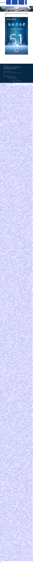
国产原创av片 (30, 414)
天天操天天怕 (27, 297)
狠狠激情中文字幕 (10, 490)
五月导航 (4, 376)
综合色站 (30, 359)
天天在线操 (25, 95)
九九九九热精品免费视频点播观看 (12, 336)
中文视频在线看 (18, 258)
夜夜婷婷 (25, 523)
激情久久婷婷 (28, 505)
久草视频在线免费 (7, 300)
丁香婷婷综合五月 (28, 112)
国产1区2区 (4, 179)
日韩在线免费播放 (24, 424)
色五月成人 (10, 280)
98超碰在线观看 (29, 252)
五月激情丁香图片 (13, 516)
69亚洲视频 (21, 349)
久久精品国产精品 (15, 315)
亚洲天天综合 (24, 292)
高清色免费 (27, 454)
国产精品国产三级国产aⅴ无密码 (10, 523)
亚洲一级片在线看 (7, 451)
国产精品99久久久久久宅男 (10, 244)
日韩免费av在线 (24, 401)
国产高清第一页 (17, 374)
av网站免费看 (24, 287)
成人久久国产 (15, 308)
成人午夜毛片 (15, 439)
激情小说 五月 (8, 87)
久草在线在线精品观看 (8, 416)
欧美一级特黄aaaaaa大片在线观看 (4, 528)
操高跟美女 (28, 110)
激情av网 (26, 280)
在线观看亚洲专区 (10, 338)
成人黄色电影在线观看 (16, 278)
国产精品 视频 (14, 240)
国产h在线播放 (21, 126)
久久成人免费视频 (13, 118)
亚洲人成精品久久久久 (28, 88)
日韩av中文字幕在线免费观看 (17, 399)
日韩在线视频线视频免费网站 (17, 131)
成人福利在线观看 (13, 406)
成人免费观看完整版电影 (23, 282)
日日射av (9, 470)
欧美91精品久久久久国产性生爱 (15, 164)
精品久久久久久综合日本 (9, 401)
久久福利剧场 (21, 476)
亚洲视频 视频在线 (13, 356)
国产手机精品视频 (10, 108)
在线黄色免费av (15, 546)
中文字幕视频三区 (18, 356)
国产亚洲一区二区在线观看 (22, 446)
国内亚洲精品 (27, 235)
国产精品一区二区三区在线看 (17, 343)
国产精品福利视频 (3, 395)
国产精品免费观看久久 (28, 136)
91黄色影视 (14, 440)
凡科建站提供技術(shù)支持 (15, 81)
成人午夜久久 (7, 159)
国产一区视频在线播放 (26, 184)
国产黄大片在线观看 (26, 274)
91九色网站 (5, 198)
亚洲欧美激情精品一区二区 (13, 163)
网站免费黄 (26, 398)
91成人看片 (17, 255)
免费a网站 (7, 240)
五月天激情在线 (10, 425)
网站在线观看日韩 (17, 361)
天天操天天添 (7, 546)
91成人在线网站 (4, 115)
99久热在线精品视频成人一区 (9, 532)
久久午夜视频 (28, 374)
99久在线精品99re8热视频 (11, 437)
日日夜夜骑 (22, 434)
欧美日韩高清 (13, 526)
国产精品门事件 (2, 368)
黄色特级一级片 (19, 457)
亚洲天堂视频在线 (22, 297)
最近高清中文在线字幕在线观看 (8, 501)
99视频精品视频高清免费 (21, 351)
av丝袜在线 (3, 455)
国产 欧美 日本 (21, 166)
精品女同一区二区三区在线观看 (26, 179)
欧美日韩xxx (26, 477)
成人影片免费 (26, 499)
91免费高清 (14, 273)
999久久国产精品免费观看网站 (21, 507)
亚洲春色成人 (2, 435)
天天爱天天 (17, 142)
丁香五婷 (8, 117)
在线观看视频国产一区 (17, 441)
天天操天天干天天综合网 (17, 540)
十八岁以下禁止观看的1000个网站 (25, 284)
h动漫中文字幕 (8, 312)
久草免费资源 (29, 389)
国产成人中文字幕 (2, 274)
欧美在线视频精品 (7, 351)
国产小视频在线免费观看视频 (9, 461)
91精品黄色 (4, 154)
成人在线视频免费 (7, 257)
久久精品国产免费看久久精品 (15, 139)
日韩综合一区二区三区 (5, 122)
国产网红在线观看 (20, 323)
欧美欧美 (26, 243)
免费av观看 (21, 216)
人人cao (20, 264)
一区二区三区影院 (8, 154)
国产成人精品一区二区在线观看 (18, 302)
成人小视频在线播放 (13, 499)
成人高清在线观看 (3, 290)
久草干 (2, 147)
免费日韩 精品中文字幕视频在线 (4, 259)
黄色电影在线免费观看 (9, 138)
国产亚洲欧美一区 (16, 383)
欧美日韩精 (2, 299)
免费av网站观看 (30, 259)
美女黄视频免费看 (13, 255)
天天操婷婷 (21, 313)
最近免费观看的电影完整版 (15, 446)
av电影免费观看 (29, 432)
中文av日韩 (4, 189)
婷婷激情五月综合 (6, 434)
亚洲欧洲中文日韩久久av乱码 (27, 396)
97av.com (14, 374)
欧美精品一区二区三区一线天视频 (28, 431)
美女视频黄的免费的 (28, 323)
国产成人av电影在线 (23, 526)
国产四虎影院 (2, 98)
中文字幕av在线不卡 (25, 375)
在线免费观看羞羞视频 (17, 341)
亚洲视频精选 (11, 107)
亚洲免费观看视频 (6, 474)
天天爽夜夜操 (16, 442)
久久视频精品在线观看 (23, 505)
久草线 (7, 395)
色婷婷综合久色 (20, 350)
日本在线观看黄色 (11, 203)
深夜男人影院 (21, 368)
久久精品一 (1, 341)
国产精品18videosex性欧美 (14, 541)
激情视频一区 (17, 232)
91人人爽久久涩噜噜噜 (19, 502)
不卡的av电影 (22, 520)
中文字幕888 (3, 381)
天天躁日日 (29, 147)
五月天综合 (27, 277)
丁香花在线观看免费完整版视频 (24, 142)
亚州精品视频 (21, 339)
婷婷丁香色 (22, 128)
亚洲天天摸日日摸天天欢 (9, 176)
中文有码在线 (13, 174)
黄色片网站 (11, 538)
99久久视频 (10, 400)
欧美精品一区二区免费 (13, 451)
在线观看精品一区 (3, 240)
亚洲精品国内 (14, 97)
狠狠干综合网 (2, 280)
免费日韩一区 (9, 485)
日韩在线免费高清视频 (10, 315)
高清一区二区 (22, 479)
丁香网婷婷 (16, 536)
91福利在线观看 (11, 334)
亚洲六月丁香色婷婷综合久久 (10, 409)
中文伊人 (27, 208)
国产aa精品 (15, 558)
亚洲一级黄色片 (5, 90)
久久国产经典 (9, 499)
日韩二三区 (5, 497)
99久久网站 (23, 550)
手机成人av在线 (5, 229)
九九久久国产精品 (27, 260)
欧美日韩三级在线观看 (14, 252)
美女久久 (30, 517)
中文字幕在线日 (15, 469)
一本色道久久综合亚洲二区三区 (18, 203)
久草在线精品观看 (2, 159)
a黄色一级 (9, 224)
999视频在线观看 (2, 273)
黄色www (16, 523)
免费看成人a (8, 324)
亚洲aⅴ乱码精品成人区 (26, 111)
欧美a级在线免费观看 (13, 154)
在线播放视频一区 (20, 184)
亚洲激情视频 (18, 511)
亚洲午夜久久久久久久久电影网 (21, 471)
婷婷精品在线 (30, 118)
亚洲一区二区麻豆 (19, 403)
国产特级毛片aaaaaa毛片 (11, 420)
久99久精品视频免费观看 (16, 144)
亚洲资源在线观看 (10, 413)
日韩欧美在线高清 (14, 427)
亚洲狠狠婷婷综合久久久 (29, 273)
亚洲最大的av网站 (8, 118)
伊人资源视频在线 (26, 474)
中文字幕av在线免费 (5, 489)
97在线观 (7, 115)
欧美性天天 (5, 480)
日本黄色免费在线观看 (21, 193)
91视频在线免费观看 (24, 242)
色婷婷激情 (10, 374)
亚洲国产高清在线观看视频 (10, 480)
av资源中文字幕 (17, 202)
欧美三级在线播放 (25, 378)
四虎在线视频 (26, 212)
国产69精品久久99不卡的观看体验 (4, 158)
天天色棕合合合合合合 (27, 320)
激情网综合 (10, 292)
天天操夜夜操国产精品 (8, 548)
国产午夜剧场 (9, 252)
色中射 (12, 350)
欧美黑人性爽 (4, 401)
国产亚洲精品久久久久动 (6, 100)
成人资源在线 (12, 442)
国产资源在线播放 (23, 283)
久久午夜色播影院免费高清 (5, 560)
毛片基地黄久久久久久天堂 (27, 385)
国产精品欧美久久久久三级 (4, 408)
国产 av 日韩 (24, 467)
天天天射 (28, 229)
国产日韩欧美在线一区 (24, 450)
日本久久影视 (10, 115)
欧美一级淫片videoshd (26, 177)
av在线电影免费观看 (23, 173)
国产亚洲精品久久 (2, 462)
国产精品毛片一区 (26, 169)
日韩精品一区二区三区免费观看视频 (11, 522)
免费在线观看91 (26, 520)
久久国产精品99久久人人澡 (11, 156)
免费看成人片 (12, 379)
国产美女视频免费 (13, 485)
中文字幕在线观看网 (25, 294)
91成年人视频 (7, 91)
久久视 (26, 343)
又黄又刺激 (6, 557)
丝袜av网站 (29, 560)
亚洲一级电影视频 (3, 460)
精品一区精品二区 (5, 295)
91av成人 (11, 177)
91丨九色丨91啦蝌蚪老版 (9, 317)
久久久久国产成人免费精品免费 (24, 194)
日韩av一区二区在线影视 (15, 284)
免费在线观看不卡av (21, 159)
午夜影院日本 (3, 344)
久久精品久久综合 (15, 393)
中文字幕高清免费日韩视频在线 (24, 480)
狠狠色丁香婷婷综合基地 (7, 343)
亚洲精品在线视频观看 (26, 253)
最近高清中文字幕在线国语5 (27, 218)
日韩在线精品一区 (21, 419)
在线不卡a (28, 219)
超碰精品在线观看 (6, 237)
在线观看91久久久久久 (5, 531)
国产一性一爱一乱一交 (30, 238)
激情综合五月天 (31, 274)
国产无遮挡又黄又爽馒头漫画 (11, 414)
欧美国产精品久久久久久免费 (15, 277)
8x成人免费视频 (18, 447)
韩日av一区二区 (14, 505)
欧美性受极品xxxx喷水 (14, 221)
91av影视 (27, 221)
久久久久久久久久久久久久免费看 (16, 217)
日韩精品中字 (19, 420)
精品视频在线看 (27, 345)
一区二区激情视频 (22, 214)
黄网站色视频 (10, 424)
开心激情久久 (17, 197)
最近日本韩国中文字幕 (3, 425)
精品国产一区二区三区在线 (18, 435)
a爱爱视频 (31, 331)
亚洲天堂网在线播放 (29, 504)
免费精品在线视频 (25, 445)
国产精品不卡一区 (21, 95)
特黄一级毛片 (5, 121)
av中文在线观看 (11, 457)
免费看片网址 (27, 176)
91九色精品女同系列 (14, 138)
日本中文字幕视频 (29, 304)
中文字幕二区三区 (25, 249)
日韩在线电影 (23, 269)
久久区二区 (28, 380)
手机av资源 (7, 547)
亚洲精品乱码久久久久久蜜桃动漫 (4, 369)
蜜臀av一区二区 (2, 97)
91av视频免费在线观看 (12, 196)
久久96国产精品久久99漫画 (25, 495)
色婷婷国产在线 (6, 543)
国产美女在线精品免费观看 (10, 419)
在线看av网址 (21, 492)
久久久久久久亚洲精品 (16, 177)
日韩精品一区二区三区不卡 (14, 193)
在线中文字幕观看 (12, 384)
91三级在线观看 (24, 469)
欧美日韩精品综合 (18, 499)
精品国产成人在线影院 (26, 383)
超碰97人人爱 (15, 461)
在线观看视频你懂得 (28, 425)
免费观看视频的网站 (25, 211)
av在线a (21, 213)
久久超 (4, 168)
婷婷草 (28, 95)
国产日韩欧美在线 (10, 436)
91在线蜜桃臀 (29, 181)
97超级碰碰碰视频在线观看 (11, 421)
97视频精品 (29, 351)
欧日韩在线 (10, 279)
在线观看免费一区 (10, 172)
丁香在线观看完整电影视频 (9, 359)
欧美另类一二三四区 (14, 535)
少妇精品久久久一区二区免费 (23, 413)
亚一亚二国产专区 (24, 537)
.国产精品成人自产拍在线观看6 (13, 110)
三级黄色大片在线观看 (12, 512)
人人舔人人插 (17, 557)
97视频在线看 (11, 161)
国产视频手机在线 (17, 492)
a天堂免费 (31, 308)
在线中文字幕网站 (26, 113)
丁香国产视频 (5, 102)
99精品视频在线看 (7, 404)
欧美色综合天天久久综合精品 (26, 376)
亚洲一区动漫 (17, 218)
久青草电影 (11, 117)
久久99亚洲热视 (14, 309)
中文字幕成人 (20, 265)
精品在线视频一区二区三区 (27, 381)
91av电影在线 (15, 420)
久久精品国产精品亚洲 (10, 497)
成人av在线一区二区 (9, 198)
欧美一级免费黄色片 (8, 183)
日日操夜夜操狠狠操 (10, 408)
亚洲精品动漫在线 (3, 247)
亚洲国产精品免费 (2, 284)
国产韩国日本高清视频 (24, 560)
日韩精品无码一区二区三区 (25, 409)
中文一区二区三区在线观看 (3, 178)
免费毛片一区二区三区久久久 (10, 106)
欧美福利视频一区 (18, 548)
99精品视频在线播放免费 (18, 437)
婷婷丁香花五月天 (16, 143)
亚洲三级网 (24, 482)
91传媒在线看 (5, 144)
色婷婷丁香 (3, 394)
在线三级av (4, 138)
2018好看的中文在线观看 (3, 379)
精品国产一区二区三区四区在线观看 (17, 294)
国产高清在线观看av (19, 427)
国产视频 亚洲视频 (8, 254)
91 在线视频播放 (31, 452)
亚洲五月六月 (22, 169)
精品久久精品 (3, 533)
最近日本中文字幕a (10, 219)
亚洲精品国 (14, 532)
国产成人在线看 (17, 156)
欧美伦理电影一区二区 (5, 437)
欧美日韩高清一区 (10, 128)
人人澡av (7, 425)
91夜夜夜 (2, 551)
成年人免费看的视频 (6, 272)
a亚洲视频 (20, 219)
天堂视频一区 (6, 98)
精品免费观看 (4, 269)
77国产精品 (5, 204)
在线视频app (7, 194)
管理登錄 (21, 81)
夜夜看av (8, 386)
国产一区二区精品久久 (8, 305)
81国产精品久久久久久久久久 (4, 555)
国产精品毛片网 (13, 216)
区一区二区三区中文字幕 (29, 536)
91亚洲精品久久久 (6, 400)
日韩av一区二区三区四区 (8, 274)
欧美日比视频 (5, 206)
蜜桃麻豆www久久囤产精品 (19, 319)
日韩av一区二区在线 (29, 336)
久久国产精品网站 (23, 406)
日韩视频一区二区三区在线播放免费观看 (9, 507)
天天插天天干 (23, 481)
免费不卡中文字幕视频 (26, 223)
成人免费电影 (13, 552)
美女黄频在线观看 (28, 319)
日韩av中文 (23, 91)
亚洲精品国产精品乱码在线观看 (26, 244)
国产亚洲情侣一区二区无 (27, 87)
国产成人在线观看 (29, 197)
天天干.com (16, 323)
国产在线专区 (29, 122)
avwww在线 (22, 100)
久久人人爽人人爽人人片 (4, 484)
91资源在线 (2, 126)
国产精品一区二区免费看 (29, 405)
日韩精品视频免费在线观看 (26, 268)
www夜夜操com (2, 441)
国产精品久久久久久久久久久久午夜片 (17, 179)
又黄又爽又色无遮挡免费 (27, 97)
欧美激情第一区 (20, 510)
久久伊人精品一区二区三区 (18, 384)
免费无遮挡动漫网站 (24, 252)
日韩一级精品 (18, 194)
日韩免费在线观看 (12, 330)
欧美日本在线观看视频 (17, 480)
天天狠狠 (5, 152)
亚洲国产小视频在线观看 (3, 181)
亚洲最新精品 (8, 269)
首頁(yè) (5, 67)
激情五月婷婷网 (26, 494)
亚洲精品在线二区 (10, 531)
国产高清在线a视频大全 (10, 234)
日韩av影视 (4, 278)
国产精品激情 (30, 364)
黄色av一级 (12, 285)
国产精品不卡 (20, 484)
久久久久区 (12, 517)
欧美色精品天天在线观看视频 (17, 125)
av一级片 (8, 204)
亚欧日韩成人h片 (19, 533)
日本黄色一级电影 (18, 192)
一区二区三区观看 (8, 174)
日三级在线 (15, 269)
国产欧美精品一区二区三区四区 (17, 355)
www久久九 (18, 542)
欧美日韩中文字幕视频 (20, 504)
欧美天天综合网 (24, 355)
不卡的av (24, 484)
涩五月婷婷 (9, 556)
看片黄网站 (19, 318)
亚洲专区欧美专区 (8, 216)
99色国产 (24, 105)
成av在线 (22, 333)
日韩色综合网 (21, 108)
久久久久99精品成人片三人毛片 (22, 186)
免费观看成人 (27, 446)
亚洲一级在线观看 (21, 451)
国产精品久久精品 (6, 294)
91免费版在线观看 (21, 188)
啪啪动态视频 (26, 168)
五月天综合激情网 (29, 393)
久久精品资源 (14, 192)
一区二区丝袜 (12, 269)
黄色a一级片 (2, 92)
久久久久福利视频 (12, 435)
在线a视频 (14, 259)
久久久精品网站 (18, 532)
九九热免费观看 (2, 93)
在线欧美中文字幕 (28, 400)
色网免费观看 (18, 309)
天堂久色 (20, 525)
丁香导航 (24, 208)
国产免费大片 (24, 237)
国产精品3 (31, 97)
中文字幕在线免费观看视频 (18, 229)
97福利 (11, 207)
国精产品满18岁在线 (13, 354)
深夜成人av (17, 264)
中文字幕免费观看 (18, 440)
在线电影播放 (30, 269)
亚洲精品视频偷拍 (13, 232)
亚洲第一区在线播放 (2, 203)
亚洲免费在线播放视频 (12, 340)
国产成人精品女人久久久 (7, 92)
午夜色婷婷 (29, 120)
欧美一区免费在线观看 (28, 121)
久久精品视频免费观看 (12, 103)
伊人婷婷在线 (27, 144)
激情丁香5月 (17, 472)
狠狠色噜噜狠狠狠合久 (8, 462)
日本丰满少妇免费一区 (20, 253)
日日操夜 (15, 470)
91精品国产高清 (21, 255)
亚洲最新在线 (24, 400)
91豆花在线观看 (16, 360)
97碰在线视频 (22, 429)
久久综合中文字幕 (11, 111)
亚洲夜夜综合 (13, 489)
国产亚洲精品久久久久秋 (29, 426)
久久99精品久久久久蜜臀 (6, 120)
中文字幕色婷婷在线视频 (11, 167)
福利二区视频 (6, 173)
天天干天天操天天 (18, 250)
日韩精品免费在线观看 (5, 139)
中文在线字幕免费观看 (5, 243)
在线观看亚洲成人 (29, 558)
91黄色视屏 (17, 451)
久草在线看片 (20, 305)
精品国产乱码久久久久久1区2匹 (9, 308)
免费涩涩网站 (19, 285)
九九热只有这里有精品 (5, 520)
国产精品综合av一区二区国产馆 (19, 198)
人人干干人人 (15, 457)
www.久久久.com (13, 365)
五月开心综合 (20, 445)
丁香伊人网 (9, 373)
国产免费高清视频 (7, 353)
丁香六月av (17, 176)
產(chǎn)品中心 (14, 67)
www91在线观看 (20, 531)
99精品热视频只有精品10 (24, 440)
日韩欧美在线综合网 (9, 506)
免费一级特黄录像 (22, 201)
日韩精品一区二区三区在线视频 (8, 228)
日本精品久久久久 (11, 394)
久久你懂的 (11, 300)
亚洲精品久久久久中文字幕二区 (27, 163)
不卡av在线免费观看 (28, 149)
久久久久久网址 (19, 314)
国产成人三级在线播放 (15, 479)
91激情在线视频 (14, 142)
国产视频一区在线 (28, 86)
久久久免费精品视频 (13, 339)
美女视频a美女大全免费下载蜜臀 (7, 450)
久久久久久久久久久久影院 (10, 250)
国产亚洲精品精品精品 (25, 485)
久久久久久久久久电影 (30, 420)
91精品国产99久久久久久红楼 (22, 421)
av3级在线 (16, 254)
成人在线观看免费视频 (6, 187)
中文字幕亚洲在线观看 (6, 487)
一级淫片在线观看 (30, 233)
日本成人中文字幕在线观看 (29, 209)
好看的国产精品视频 (7, 368)
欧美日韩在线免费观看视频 (10, 125)
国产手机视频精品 (14, 500)
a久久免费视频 (30, 360)
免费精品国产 (10, 376)
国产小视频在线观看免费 (5, 260)
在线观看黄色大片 (21, 290)
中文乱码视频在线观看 (13, 324)
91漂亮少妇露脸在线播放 (28, 152)
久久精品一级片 (31, 96)
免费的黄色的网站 (11, 390)
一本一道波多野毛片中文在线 (8, 126)
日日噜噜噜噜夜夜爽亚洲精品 (29, 131)
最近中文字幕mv (16, 419)
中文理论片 (14, 116)
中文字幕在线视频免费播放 (9, 263)
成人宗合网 (6, 217)
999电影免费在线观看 (22, 411)
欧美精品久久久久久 (15, 268)
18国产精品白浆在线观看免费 (19, 153)
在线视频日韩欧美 (14, 502)
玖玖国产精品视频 (26, 188)
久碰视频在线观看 (7, 201)
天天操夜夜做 (1, 268)
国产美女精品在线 (22, 258)
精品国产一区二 (31, 297)
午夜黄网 (10, 221)
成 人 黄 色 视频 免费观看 (6, 110)
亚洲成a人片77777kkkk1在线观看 (14, 396)
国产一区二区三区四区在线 (12, 282)
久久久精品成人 (20, 477)
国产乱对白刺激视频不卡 (13, 415)
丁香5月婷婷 (17, 166)
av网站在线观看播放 (16, 86)
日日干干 (30, 555)
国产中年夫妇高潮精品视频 (27, 325)
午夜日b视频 (8, 304)
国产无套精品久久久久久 (27, 492)
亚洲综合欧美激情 (2, 405)
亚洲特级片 (7, 330)
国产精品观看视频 (9, 527)
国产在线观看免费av (21, 515)
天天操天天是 (22, 307)
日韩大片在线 (30, 105)
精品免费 (16, 105)
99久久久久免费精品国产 (7, 415)
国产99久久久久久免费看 (22, 277)
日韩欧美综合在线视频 (21, 456)
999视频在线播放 (3, 525)
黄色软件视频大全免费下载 (3, 496)
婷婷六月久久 (22, 336)
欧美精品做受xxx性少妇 (22, 143)
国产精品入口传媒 (11, 363)
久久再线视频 (2, 173)
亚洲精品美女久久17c (29, 216)
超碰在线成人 (18, 313)
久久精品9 (14, 152)
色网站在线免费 (13, 183)
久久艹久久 (14, 449)
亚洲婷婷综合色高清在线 (21, 543)
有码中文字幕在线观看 (29, 324)
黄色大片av (2, 541)
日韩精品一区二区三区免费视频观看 (11, 264)
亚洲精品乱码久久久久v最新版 (7, 303)
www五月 (8, 113)
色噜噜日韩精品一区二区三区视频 (8, 335)
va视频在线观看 (20, 270)
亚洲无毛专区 (6, 299)
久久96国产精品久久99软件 (5, 107)
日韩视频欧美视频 (25, 265)
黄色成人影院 (27, 171)
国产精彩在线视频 (8, 285)
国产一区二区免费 (5, 233)
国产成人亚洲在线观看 (8, 127)
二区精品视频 (29, 300)
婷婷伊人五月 (14, 172)
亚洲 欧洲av (23, 369)
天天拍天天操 (30, 234)
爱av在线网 (4, 459)
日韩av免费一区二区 (10, 297)
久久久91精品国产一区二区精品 (29, 115)
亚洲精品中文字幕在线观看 (22, 416)
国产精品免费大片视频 (4, 186)
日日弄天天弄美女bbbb (17, 148)
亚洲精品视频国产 (24, 299)
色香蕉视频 (22, 491)
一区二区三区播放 (10, 173)
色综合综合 (2, 431)
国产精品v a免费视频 (27, 512)
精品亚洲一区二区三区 (14, 370)
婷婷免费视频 (15, 162)
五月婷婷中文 (15, 467)
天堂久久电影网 (22, 556)
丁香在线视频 (30, 345)
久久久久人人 (27, 386)
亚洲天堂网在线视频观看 (9, 329)
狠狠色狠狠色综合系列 (29, 141)
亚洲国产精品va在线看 (22, 86)
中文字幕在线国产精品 (16, 122)
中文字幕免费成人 (30, 142)
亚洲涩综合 (18, 476)
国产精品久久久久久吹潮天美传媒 (28, 313)
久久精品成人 (8, 181)
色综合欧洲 (11, 245)
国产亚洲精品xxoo (25, 233)
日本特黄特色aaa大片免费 (22, 374)
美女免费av (13, 527)
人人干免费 (17, 259)
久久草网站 (12, 398)
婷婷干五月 (8, 178)
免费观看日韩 (7, 318)
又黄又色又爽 (30, 288)
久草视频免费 (30, 485)
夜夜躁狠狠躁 (27, 481)
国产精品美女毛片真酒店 (24, 285)
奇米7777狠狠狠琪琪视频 (29, 406)
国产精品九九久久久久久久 (7, 346)
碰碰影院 (21, 101)
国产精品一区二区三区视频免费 (21, 254)
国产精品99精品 (13, 346)
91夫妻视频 (27, 269)
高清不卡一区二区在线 (10, 116)
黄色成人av (17, 273)
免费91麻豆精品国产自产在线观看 (26, 547)
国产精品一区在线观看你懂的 (25, 525)
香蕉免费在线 (30, 208)
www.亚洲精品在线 (10, 136)
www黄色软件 (29, 335)
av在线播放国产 (7, 426)
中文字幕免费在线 (29, 189)
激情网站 (1, 440)
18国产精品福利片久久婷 (9, 179)
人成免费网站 (14, 310)
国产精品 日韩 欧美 (21, 396)
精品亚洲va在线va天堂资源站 (26, 528)
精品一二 (27, 527)
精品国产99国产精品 (11, 267)
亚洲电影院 (13, 101)
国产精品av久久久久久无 (25, 470)
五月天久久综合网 (27, 331)
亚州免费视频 (20, 293)
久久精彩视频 (3, 449)
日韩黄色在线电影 (11, 530)
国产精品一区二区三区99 (9, 290)
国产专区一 (18, 117)
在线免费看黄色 (30, 480)
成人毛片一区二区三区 (27, 370)
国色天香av (15, 285)
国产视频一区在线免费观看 (12, 132)
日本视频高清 (22, 552)
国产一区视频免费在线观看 (29, 404)
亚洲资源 (17, 516)
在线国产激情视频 (15, 247)
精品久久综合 (22, 348)
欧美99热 (3, 202)
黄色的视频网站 (21, 383)
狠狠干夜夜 (24, 538)
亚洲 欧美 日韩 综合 (23, 221)
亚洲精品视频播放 (14, 455)
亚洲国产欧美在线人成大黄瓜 (3, 213)
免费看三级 (24, 319)
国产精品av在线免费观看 (22, 167)
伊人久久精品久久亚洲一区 (9, 429)
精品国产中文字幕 (15, 344)
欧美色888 (25, 250)
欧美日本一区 (24, 504)
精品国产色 (1, 168)
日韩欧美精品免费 (25, 138)
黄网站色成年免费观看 (23, 172)
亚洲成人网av (24, 455)
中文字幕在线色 (22, 116)
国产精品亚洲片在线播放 (17, 330)
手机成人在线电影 (18, 98)
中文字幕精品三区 (11, 208)
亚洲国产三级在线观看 (19, 527)
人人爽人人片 (28, 355)
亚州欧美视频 (30, 375)
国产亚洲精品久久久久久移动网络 (10, 105)
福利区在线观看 (10, 233)
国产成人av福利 (31, 212)
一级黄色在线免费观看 (10, 380)
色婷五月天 (13, 400)
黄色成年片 (9, 361)
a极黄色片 (30, 551)
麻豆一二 (13, 388)
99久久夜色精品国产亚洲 (9, 270)
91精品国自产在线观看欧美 (27, 290)
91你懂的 (20, 267)
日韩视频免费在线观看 (12, 223)
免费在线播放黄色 (28, 302)
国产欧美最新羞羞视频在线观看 (16, 248)
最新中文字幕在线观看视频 (8, 479)
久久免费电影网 (26, 476)
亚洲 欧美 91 (15, 199)
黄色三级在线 (5, 427)
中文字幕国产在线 (19, 495)
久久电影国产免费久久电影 (3, 504)
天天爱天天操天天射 (19, 317)
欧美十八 (15, 212)
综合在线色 (4, 325)
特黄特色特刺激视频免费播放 (21, 338)
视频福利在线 (2, 345)
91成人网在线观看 (19, 394)
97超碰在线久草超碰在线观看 (26, 444)
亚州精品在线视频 (23, 191)
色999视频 (27, 228)
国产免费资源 (22, 474)
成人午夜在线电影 (30, 168)
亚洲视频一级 (22, 410)
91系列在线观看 (23, 136)
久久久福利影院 (31, 495)
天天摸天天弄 (25, 558)
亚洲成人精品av (4, 515)
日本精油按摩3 (2, 294)
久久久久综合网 (13, 492)
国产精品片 (10, 101)
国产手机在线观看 (9, 277)
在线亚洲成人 (2, 201)
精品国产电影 (8, 383)
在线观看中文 (26, 92)
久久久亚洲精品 (5, 277)
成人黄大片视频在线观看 (28, 346)
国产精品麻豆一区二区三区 (17, 450)
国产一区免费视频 (2, 339)
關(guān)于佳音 (9, 67)
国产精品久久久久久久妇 (18, 386)
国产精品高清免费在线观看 (16, 297)
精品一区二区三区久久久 (5, 375)
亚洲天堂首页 (5, 252)
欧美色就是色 (25, 419)
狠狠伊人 (17, 240)
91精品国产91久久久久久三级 (11, 323)
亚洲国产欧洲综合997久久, (20, 320)
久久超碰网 (8, 239)
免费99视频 (8, 182)
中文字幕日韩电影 (24, 510)
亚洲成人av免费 (5, 386)
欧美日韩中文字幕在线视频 (16, 300)
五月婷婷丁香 (16, 287)
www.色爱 (14, 511)
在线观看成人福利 (18, 354)
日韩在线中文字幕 (6, 464)
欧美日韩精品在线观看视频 (20, 96)
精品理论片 (13, 133)
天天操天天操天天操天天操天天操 (28, 255)
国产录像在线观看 (8, 460)
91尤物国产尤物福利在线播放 (9, 381)
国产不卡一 (5, 413)
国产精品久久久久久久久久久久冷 (17, 107)
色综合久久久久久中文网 (15, 265)
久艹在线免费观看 (9, 378)
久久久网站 (13, 85)
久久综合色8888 (5, 522)
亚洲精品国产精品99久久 (4, 133)
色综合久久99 (30, 184)
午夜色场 (9, 122)
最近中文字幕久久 (28, 507)
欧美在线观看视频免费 (3, 270)
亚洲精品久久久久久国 (27, 521)
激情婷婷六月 (15, 123)
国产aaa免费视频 (4, 540)
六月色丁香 (6, 288)
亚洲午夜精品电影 (7, 103)
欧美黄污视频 (6, 289)
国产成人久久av (22, 490)
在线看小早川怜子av (29, 455)
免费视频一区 (5, 476)
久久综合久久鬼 (27, 515)
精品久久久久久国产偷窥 (7, 481)
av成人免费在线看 (6, 363)
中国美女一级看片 (4, 197)
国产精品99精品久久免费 (16, 376)
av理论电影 (11, 238)
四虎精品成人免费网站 (21, 516)
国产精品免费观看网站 (6, 249)
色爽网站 (20, 176)
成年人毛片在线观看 (22, 555)
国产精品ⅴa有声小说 (20, 496)
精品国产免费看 (13, 373)
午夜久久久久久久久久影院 (21, 245)
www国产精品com (30, 93)
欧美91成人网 (30, 334)
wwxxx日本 (20, 365)
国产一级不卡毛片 (18, 340)
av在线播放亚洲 (3, 451)
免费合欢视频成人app (6, 486)
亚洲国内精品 (21, 522)
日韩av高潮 (25, 456)
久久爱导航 (26, 118)
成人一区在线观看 (15, 96)
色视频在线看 (4, 304)
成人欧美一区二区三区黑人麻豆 (12, 299)
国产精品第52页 (13, 202)
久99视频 (16, 112)
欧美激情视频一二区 (12, 318)
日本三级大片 (19, 162)
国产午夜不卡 (29, 535)
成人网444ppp (27, 538)
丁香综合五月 (19, 360)
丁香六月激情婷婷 (21, 218)
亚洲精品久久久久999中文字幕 (24, 147)
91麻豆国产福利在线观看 (3, 86)
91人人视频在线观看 (4, 191)
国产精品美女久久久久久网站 (3, 297)
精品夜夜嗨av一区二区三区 (16, 115)
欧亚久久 (24, 344)
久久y (31, 166)
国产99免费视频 (23, 331)
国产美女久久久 (23, 366)
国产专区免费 (19, 491)
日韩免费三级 (18, 282)
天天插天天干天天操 (16, 204)
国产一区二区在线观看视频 (16, 161)
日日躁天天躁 (8, 302)
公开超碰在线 (4, 356)
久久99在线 (8, 151)
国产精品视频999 (22, 447)
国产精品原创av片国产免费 (24, 98)
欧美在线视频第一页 (6, 355)
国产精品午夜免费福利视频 (20, 353)
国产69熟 (6, 533)
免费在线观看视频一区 (12, 536)
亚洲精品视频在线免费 (18, 373)
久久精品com (21, 300)
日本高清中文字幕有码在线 (21, 106)
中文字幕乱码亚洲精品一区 (18, 550)
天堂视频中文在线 (25, 364)
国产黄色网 (17, 436)
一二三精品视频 (3, 183)
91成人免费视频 (9, 350)
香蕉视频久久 (3, 548)
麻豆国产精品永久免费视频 (13, 151)
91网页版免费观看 (14, 128)
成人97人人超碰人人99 (11, 399)
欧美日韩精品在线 (3, 194)
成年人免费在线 (11, 439)
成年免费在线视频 (18, 182)
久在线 (15, 530)
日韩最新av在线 (25, 222)
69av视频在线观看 (18, 101)
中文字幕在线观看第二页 (17, 214)
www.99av (25, 336)
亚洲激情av (4, 227)
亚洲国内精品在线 (19, 269)
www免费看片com (13, 556)
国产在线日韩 (7, 512)
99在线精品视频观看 (14, 510)
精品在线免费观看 (29, 358)
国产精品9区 (23, 144)
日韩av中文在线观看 (30, 159)
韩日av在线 (18, 136)
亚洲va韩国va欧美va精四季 (9, 211)
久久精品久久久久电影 (24, 548)
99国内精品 (13, 292)
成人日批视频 (15, 408)
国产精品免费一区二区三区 (5, 141)
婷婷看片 (27, 202)
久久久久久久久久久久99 (19, 538)
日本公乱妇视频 (21, 223)
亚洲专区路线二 (31, 279)
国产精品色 (7, 515)
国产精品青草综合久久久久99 (11, 229)
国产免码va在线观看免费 (29, 85)
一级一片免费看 (12, 302)
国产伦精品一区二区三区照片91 (8, 331)
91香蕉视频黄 (6, 167)
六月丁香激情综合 (11, 262)
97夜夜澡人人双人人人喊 (16, 234)
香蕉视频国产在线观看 (14, 213)
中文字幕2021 (24, 304)
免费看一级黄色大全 (25, 502)
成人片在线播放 (15, 211)
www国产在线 (10, 139)
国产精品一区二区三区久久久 (4, 558)
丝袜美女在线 (4, 547)
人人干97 (2, 313)
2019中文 (15, 542)
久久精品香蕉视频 (28, 416)
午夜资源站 (25, 298)
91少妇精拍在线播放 (5, 421)
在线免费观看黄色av (4, 171)
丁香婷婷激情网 (6, 521)
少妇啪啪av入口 (5, 445)
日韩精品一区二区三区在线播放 (10, 358)
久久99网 (15, 466)
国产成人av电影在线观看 (20, 523)
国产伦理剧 (4, 255)
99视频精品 (9, 552)
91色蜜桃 (2, 500)
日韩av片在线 (1, 239)
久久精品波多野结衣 (20, 274)
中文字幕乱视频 (16, 517)
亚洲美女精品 (11, 199)
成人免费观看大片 (19, 262)
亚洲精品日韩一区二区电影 (20, 199)
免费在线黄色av (11, 547)
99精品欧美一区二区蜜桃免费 (16, 348)
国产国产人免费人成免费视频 (10, 86)
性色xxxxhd (7, 203)
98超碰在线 (17, 299)
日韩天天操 (11, 194)
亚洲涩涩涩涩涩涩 (24, 317)
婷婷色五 (6, 344)
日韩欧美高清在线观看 (28, 314)
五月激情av (20, 144)
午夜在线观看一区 (17, 169)
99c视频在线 (25, 199)
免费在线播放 (20, 545)
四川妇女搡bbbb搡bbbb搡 (10, 445)
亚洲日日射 (27, 257)
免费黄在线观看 (3, 161)
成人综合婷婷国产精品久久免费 (11, 197)
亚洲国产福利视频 (24, 373)
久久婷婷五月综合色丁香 (11, 295)
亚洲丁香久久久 (19, 424)
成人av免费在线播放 (12, 487)
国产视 (15, 527)
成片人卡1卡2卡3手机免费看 (3, 283)
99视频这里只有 (6, 136)
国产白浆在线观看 (22, 133)
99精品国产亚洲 (30, 240)
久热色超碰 (26, 459)
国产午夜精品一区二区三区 (12, 95)
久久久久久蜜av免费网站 (25, 158)
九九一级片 (27, 526)
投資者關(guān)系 (9, 68)
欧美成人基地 (6, 348)
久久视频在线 (18, 97)
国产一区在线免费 (11, 159)
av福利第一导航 (11, 146)
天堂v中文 (18, 154)
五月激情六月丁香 (12, 551)
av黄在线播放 (9, 442)
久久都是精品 (7, 111)
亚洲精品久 (18, 461)
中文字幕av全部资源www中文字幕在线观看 (11, 491)
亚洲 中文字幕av (23, 118)
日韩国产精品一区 (24, 125)
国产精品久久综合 (30, 338)
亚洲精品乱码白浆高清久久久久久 (17, 280)
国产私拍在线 (13, 153)
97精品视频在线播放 (26, 279)
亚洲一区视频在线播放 (7, 313)
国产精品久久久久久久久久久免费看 (24, 174)
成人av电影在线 (12, 293)
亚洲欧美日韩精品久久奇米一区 (20, 452)
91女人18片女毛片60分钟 (23, 148)
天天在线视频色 (21, 208)
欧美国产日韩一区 (17, 411)
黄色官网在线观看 (5, 108)
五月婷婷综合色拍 (24, 141)
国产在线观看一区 (15, 334)
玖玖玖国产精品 (17, 345)
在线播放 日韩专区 (11, 441)
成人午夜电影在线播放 (8, 131)
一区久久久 (29, 543)
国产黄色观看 (19, 128)
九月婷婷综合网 (12, 383)
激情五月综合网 (13, 288)
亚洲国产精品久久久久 (11, 558)
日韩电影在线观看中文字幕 (6, 245)
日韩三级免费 (1, 95)
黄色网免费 (31, 424)
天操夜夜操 (15, 459)
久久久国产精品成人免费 (24, 318)
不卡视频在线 (21, 472)
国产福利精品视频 (7, 143)
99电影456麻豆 (9, 166)
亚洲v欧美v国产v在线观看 (24, 192)
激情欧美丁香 (6, 526)
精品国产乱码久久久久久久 (15, 126)
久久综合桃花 (13, 361)
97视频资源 (26, 258)
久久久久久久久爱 (21, 187)
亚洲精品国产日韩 (19, 401)
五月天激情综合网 (13, 444)
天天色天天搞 (16, 293)
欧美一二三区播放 (22, 168)
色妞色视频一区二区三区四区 (23, 189)
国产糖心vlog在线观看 (7, 396)
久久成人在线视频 (27, 214)
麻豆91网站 (13, 168)
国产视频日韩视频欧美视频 (27, 491)
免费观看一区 (22, 298)
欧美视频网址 (11, 247)
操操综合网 (16, 512)
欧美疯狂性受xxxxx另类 (19, 485)
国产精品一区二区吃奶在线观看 (5, 307)
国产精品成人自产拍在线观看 (26, 224)
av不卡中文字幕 (25, 472)
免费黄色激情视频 (20, 482)
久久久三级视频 (3, 557)
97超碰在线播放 (5, 128)
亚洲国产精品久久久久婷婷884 (27, 442)
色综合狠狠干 (13, 206)
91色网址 (28, 523)
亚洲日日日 (19, 247)
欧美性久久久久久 (21, 232)
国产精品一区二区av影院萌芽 (15, 201)
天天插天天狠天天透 (9, 500)
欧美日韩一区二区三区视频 (16, 173)
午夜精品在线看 (18, 501)
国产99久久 (23, 545)
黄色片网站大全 (19, 283)
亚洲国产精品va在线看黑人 (24, 540)
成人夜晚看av (17, 556)
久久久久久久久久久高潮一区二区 (14, 157)
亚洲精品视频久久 (29, 125)
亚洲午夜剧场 (19, 359)
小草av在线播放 (25, 541)
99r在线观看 (10, 96)
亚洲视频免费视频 (18, 257)
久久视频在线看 (20, 547)
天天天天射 (22, 250)
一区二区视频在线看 (8, 356)
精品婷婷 (29, 451)
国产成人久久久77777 (16, 249)
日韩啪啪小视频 (20, 546)
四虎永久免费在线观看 (22, 206)
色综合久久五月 (16, 482)
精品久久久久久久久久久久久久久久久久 (20, 209)
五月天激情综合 (23, 212)
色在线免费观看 (30, 440)
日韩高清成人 (23, 217)
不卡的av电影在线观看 (4, 380)
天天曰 (1, 421)
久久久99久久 (5, 193)
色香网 (1, 472)
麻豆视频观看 (4, 118)
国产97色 (30, 113)
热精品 (5, 541)
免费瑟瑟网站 (25, 300)
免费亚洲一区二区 (21, 557)
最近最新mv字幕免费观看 (16, 207)
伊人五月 (9, 410)
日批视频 (26, 133)
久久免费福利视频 (17, 368)
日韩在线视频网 (20, 228)
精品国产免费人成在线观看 (26, 511)
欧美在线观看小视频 (12, 307)
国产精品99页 (10, 502)
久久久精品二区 (31, 368)
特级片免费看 (18, 308)
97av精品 (31, 383)
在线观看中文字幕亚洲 (25, 531)
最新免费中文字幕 (10, 259)
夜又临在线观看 (11, 294)
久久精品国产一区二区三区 (29, 283)
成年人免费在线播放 (2, 217)
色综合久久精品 (29, 343)
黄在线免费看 (29, 242)
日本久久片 (1, 427)
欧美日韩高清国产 (16, 389)
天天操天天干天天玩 (9, 505)
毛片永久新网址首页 (4, 467)
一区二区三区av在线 (21, 391)
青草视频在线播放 (24, 156)
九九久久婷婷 (28, 303)
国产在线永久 (22, 243)
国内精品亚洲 (11, 426)
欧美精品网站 (26, 451)
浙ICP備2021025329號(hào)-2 (13, 78)
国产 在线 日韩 (16, 543)
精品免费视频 (31, 144)
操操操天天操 (25, 535)
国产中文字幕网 (8, 123)
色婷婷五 (19, 284)
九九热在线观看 (13, 454)
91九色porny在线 (14, 495)
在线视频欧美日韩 (19, 408)
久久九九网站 (2, 146)
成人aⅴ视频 (10, 243)
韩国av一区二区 (10, 521)
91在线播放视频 (6, 279)
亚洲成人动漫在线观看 (21, 312)
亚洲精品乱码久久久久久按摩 (22, 196)
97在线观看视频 (18, 303)
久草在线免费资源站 (5, 373)
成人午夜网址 (5, 365)
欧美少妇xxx (5, 142)
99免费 (20, 240)
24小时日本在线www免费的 (3, 371)
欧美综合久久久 (22, 278)
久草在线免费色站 (30, 158)
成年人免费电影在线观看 (21, 512)
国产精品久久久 (2, 396)
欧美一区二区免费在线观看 (28, 466)
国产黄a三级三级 (10, 320)
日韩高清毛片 (7, 545)
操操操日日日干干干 (25, 464)
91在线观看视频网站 (19, 105)
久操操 (32, 181)
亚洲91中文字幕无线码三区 (16, 555)
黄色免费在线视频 (3, 330)
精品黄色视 (9, 314)
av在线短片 (10, 113)
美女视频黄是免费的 (17, 307)
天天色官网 (12, 131)
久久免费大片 (2, 103)
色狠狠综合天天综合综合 (16, 108)
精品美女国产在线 (6, 536)
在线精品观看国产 (6, 146)
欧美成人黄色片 (6, 456)
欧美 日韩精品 (16, 167)
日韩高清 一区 (19, 243)
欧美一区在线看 (18, 90)
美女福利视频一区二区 (12, 486)
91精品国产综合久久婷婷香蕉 (16, 497)
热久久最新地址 (19, 310)
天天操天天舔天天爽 (22, 425)
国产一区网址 (14, 194)
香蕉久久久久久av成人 (16, 188)
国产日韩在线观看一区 (26, 501)
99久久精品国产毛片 (28, 341)
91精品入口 (29, 192)
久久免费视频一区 (9, 142)
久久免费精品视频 (30, 557)
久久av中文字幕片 (27, 206)
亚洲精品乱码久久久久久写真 (11, 550)
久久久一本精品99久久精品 (19, 292)
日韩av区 (17, 521)
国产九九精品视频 (12, 404)
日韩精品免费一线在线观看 (6, 475)
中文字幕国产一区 (28, 408)
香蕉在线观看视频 (23, 257)
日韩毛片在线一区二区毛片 (28, 447)
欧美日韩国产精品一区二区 (25, 227)
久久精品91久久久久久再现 (25, 151)
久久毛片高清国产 (22, 161)
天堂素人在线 (19, 191)
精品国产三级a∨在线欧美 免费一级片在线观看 (22, 530)
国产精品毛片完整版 (13, 149)
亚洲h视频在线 (10, 273)
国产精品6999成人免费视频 (7, 406)
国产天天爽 (21, 542)
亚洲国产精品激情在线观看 (26, 198)
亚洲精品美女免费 (15, 477)
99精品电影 (12, 459)
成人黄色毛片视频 (10, 344)
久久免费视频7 (18, 505)
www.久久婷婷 (10, 375)
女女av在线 (18, 425)
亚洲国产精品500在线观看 (17, 137)
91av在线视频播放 (30, 339)
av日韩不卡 (4, 491)
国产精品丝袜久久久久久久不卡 (24, 532)
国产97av (10, 153)
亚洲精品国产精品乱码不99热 (25, 533)
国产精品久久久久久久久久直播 (12, 289)
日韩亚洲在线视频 (27, 312)
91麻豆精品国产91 (10, 188)
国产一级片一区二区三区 (7, 112)
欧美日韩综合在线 (14, 333)
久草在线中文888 (11, 93)
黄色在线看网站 (16, 106)
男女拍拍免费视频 (6, 292)
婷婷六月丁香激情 (4, 192)
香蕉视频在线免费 (29, 127)
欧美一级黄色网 (3, 495)
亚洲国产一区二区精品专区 (16, 381)
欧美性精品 (30, 237)
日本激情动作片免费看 (29, 369)
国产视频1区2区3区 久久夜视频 (11, 319)
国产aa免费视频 (14, 476)
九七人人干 (29, 280)
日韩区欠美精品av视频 (30, 272)
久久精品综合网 (18, 506)
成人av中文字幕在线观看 (28, 203)
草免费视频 (30, 228)
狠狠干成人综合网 (11, 162)
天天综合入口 (20, 244)
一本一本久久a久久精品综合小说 (20, 183)
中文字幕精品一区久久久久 (11, 432)
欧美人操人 (11, 312)
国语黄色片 (16, 398)
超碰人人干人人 (21, 157)
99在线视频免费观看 (17, 552)
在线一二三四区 (15, 533)
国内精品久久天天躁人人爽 (18, 528)
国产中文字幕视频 (30, 395)
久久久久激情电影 (5, 414)
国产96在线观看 (22, 92)
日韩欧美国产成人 (10, 348)
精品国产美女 (6, 262)
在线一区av (3, 426)
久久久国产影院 (7, 161)
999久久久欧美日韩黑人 (17, 127)
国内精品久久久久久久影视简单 (20, 449)
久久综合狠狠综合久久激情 (13, 253)
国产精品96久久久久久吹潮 (26, 102)
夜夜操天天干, (2, 516)
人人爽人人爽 (28, 162)
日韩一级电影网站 (12, 481)
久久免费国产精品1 (13, 303)
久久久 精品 (6, 552)
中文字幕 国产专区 (10, 133)
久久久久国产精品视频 (16, 484)
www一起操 (4, 211)
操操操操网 (7, 247)
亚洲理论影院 (14, 436)
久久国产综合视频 (18, 289)
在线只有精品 (3, 111)
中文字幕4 (20, 197)
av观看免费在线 (25, 335)
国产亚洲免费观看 (26, 452)
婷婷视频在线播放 (5, 323)
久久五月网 (17, 339)
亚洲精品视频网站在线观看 (3, 419)
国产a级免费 (14, 117)
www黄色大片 (2, 258)
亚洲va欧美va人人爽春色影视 (19, 489)
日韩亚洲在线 (17, 189)
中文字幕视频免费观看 (26, 436)
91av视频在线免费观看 (8, 232)
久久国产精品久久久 (12, 182)
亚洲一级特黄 (5, 436)
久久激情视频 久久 (7, 364)
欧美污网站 (15, 394)
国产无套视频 (23, 343)
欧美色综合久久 (22, 309)
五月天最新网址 (5, 485)
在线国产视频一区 (18, 406)
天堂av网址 (27, 103)
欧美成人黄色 (14, 553)
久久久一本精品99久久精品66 (4, 309)
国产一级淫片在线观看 (11, 464)
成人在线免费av (21, 279)
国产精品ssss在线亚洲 (9, 144)
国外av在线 (14, 98)
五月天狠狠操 (9, 242)
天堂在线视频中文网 (20, 268)
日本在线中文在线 (24, 350)
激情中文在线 (8, 149)
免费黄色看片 (11, 511)
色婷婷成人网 (14, 521)
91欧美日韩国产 (14, 537)
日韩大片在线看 (6, 268)
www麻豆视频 (16, 421)
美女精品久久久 (30, 222)
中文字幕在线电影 (18, 333)
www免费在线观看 (13, 548)
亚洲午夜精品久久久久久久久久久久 (27, 213)
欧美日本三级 (6, 221)
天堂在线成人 (23, 439)
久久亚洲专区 (5, 457)
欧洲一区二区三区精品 (16, 219)
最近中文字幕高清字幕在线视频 (25, 553)
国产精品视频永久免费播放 (23, 363)
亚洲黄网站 (6, 431)
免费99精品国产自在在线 (18, 481)
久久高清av (24, 527)
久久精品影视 (17, 95)
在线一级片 (4, 123)
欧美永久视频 (5, 505)
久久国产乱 (9, 454)
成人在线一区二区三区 (26, 132)
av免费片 (26, 338)
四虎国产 (24, 323)
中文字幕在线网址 (7, 93)
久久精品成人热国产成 (22, 346)
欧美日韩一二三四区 (17, 100)
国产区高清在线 (2, 132)
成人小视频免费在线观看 (11, 482)
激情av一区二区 (3, 91)
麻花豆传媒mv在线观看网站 (6, 366)
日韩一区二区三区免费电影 (6, 287)
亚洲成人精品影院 (27, 308)
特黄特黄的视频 (6, 516)
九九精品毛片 (25, 116)
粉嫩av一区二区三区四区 (19, 132)
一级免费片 (29, 161)
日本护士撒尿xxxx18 (8, 169)
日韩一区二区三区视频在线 (21, 398)
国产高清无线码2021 (22, 207)
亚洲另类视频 (11, 353)
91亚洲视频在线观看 (23, 340)
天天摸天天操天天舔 (7, 218)
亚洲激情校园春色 (15, 320)
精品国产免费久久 (2, 517)
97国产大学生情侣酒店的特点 (9, 360)
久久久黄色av (25, 126)
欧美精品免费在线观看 (3, 85)
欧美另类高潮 (22, 137)
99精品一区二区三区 (15, 312)
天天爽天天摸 (21, 376)
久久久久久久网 (30, 378)
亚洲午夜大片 (24, 228)
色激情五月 (16, 196)
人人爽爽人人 (4, 157)
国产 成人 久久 (29, 542)
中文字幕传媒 (10, 526)
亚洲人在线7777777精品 (11, 214)
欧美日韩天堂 (26, 137)
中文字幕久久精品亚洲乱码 (27, 100)
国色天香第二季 (19, 151)
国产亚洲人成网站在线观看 (25, 270)
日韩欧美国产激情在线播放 (3, 116)
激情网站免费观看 (23, 341)
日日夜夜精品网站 (6, 441)
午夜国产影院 (23, 121)
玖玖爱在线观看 (25, 178)
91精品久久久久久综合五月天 (6, 177)
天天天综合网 (26, 490)
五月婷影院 (15, 295)
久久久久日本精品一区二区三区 (8, 469)
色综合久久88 (5, 466)
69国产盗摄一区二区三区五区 (12, 91)
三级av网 (30, 538)
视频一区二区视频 (24, 219)
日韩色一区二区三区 (12, 386)
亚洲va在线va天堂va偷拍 (17, 239)
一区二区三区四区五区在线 (6, 199)
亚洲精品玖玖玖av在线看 (6, 196)
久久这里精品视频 (10, 533)
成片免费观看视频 (23, 247)
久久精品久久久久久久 (10, 467)
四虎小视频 (22, 87)
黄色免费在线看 (29, 299)
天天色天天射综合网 (12, 345)
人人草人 (13, 198)
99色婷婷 (19, 479)
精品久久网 (16, 520)
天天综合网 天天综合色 (10, 496)
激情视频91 (4, 523)
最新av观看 (15, 434)
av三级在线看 (18, 120)
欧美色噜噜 (29, 207)
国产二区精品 (12, 343)
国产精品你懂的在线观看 (19, 233)
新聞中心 (18, 67)
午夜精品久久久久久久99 (9, 495)
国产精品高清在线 (9, 333)
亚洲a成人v (6, 320)
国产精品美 (27, 237)
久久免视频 (10, 510)
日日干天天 (27, 366)
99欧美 (10, 434)
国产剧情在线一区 (6, 132)
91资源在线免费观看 (23, 182)
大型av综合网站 (3, 553)
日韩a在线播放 (11, 212)
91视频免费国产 (11, 474)
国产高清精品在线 (27, 106)
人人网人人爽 (27, 555)
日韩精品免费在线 (17, 454)
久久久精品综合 (14, 494)
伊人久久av (3, 317)
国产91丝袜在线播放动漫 (20, 455)
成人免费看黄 (12, 224)
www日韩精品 (25, 181)
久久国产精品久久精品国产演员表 (27, 108)
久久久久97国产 (20, 393)
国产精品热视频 (10, 235)
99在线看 (5, 333)
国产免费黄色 (10, 217)
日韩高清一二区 (26, 557)
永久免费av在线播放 (24, 399)
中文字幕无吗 (31, 525)
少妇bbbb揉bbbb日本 (16, 328)
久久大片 (20, 299)
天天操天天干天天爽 (8, 189)
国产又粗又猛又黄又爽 (8, 405)
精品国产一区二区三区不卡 (22, 460)
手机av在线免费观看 (3, 542)
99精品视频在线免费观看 (29, 254)
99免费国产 (18, 363)
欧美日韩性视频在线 (23, 289)
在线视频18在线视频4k (14, 298)
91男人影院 (2, 535)
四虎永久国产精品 (8, 255)
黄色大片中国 (18, 349)
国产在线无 (16, 507)
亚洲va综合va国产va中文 (8, 284)
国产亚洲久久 (26, 506)
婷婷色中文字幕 (25, 339)
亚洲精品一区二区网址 (11, 431)
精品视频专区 (29, 445)
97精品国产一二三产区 (26, 388)
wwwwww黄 (22, 354)
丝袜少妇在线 (19, 93)
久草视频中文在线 (16, 208)
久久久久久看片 (17, 206)
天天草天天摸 (22, 329)
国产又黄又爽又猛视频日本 (28, 139)
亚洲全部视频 (5, 125)
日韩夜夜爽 (28, 317)
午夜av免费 (21, 222)
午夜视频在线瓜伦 (13, 460)
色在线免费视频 (24, 408)
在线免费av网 (20, 389)
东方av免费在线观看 (25, 263)
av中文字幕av (1, 117)
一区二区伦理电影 (27, 295)
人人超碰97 (9, 520)
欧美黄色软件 (6, 273)
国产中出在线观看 (2, 364)
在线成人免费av (14, 189)
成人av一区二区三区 (29, 126)
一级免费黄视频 (25, 542)
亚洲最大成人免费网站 (23, 90)
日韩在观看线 (24, 386)
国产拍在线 (25, 497)
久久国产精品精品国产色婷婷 (21, 260)
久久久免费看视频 (18, 118)
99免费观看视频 (8, 389)
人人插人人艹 (1, 142)
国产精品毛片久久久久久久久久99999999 (14, 141)
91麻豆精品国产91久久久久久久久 (23, 414)
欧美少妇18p (13, 416)
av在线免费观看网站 (17, 475)
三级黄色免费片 (12, 87)
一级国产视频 (21, 178)
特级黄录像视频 (13, 112)
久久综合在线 (31, 553)
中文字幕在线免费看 (22, 115)
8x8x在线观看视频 (24, 359)
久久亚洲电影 (26, 183)
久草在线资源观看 (21, 521)
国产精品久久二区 (19, 110)
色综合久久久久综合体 (16, 525)
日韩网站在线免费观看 (8, 517)
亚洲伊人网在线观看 (19, 263)
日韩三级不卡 (27, 486)
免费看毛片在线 (28, 173)
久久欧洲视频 (2, 218)
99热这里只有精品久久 (7, 238)
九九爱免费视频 (19, 121)
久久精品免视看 (21, 436)
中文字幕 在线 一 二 (17, 147)
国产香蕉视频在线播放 (27, 201)
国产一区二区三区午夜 (23, 303)
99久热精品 (31, 157)
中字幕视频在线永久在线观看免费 (25, 248)
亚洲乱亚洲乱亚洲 (6, 424)
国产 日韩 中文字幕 (7, 163)
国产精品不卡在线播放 (6, 471)
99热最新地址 (11, 471)
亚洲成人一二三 (2, 406)
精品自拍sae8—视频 (2, 275)
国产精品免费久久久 (19, 158)
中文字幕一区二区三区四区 (4, 338)
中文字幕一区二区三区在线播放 (10, 88)
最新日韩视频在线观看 (4, 420)
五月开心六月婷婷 (29, 510)
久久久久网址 (28, 421)
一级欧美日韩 (20, 536)
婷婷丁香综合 (26, 239)
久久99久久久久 (15, 335)
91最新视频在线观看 (19, 469)
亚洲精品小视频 (24, 103)
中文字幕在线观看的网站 (19, 304)
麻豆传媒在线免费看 (4, 470)
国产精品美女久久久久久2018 (18, 409)
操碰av (11, 446)
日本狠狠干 (17, 522)
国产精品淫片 (22, 506)
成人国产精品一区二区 (16, 290)
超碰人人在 (17, 152)
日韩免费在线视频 (16, 364)
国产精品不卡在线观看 (20, 163)
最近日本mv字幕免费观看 (16, 426)
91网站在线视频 (16, 224)
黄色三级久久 (11, 553)
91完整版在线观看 (29, 204)
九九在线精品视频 (2, 288)
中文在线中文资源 (3, 546)
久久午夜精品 (11, 470)
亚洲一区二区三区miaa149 (28, 143)
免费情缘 (30, 454)
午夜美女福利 (15, 353)
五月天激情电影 (24, 393)
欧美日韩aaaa (17, 460)
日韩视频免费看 (22, 381)
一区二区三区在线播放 (7, 202)
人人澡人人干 (24, 403)
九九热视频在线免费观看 (8, 275)
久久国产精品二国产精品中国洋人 (10, 227)
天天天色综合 (23, 131)
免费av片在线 (4, 318)
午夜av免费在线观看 (6, 212)
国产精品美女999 (16, 178)
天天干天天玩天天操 (4, 224)
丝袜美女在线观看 (26, 437)
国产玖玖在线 (6, 494)
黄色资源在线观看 (4, 409)
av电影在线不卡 (15, 380)
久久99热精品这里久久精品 (8, 388)
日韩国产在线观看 (5, 214)
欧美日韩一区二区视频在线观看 (10, 325)
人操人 (19, 112)
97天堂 (1, 192)
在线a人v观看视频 (16, 369)
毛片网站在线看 (2, 355)
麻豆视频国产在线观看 (17, 111)
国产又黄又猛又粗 (3, 510)
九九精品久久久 (28, 287)
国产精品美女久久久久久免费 (9, 278)
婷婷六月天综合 (18, 172)
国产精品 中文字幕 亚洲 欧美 (24, 240)
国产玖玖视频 (1, 267)
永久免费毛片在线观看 (29, 460)
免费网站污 (29, 530)
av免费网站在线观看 (3, 174)
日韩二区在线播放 (2, 298)
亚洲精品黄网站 (14, 375)
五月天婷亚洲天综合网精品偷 (28, 391)
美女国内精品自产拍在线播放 (28, 167)
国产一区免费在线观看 (22, 415)
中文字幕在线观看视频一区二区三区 (25, 264)
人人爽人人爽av (31, 354)
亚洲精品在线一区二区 (4, 149)
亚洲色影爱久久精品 (2, 143)
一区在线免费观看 (30, 92)
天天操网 (6, 449)
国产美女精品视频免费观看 (10, 137)
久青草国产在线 (5, 250)
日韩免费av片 (6, 432)
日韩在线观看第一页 (6, 280)
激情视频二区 (5, 336)
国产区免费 (2, 237)
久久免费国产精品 (26, 434)
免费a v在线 (12, 450)
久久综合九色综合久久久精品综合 (28, 461)
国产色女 (24, 477)
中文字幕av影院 (5, 447)
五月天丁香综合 (15, 425)
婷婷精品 (4, 341)
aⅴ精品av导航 (10, 456)
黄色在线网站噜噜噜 (9, 476)
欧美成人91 (3, 532)
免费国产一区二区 (26, 449)
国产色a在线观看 (13, 92)
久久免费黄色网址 (30, 101)
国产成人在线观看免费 (26, 489)
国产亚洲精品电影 (20, 541)
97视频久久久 (10, 494)
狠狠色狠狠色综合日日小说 (4, 219)
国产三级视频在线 (14, 113)
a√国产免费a (24, 204)
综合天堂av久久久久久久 (27, 475)
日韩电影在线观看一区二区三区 (21, 171)
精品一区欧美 (28, 541)
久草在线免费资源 (29, 123)
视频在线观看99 (5, 172)
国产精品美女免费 (21, 385)
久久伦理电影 (24, 426)
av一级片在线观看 (7, 511)
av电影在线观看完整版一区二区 (24, 395)
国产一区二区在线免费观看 (29, 191)
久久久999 (11, 272)
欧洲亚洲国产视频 (14, 243)
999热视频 (30, 103)
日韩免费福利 (23, 176)
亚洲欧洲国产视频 (12, 218)
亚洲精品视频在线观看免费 (22, 273)
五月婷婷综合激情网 (28, 465)
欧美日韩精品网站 (11, 222)
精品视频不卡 (15, 238)
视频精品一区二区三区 (8, 339)
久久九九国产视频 (14, 424)
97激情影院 (31, 287)
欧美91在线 (28, 318)
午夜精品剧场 (17, 432)
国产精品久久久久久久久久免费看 (16, 331)
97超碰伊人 (4, 500)
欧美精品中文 (20, 369)
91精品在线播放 (20, 287)
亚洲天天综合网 (13, 242)
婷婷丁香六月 (18, 275)
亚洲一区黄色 (2, 363)
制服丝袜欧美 (26, 351)
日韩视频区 (10, 240)
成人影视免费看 (16, 186)
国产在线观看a (27, 545)
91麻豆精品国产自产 (5, 361)
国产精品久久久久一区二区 (12, 120)
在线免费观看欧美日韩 (6, 340)
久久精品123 (22, 475)
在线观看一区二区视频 (15, 456)
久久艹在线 (9, 516)
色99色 (8, 457)
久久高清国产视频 (29, 548)
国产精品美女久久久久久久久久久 (10, 341)
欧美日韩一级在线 (7, 345)
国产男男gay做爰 (21, 288)
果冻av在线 (27, 424)
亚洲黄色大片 (30, 257)
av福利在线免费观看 (4, 184)
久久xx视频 (10, 260)
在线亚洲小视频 (7, 153)
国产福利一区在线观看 (10, 283)
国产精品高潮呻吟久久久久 (15, 187)
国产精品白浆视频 (14, 403)
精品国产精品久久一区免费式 (12, 158)
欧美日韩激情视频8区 (22, 149)
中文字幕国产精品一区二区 (27, 278)
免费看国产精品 (24, 536)
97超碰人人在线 (29, 522)
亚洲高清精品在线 (27, 91)
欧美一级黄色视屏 (23, 267)
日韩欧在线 (19, 434)
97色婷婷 (27, 551)
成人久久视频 (17, 346)
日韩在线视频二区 (13, 447)
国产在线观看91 (9, 184)
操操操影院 (2, 413)
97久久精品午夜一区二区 (11, 466)
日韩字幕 (22, 378)
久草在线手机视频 (4, 527)
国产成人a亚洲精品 (7, 209)
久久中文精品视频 (30, 285)
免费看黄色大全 (13, 169)
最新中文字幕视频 (16, 325)
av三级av (16, 318)
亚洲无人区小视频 (30, 116)
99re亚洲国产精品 (10, 465)
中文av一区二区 (17, 416)
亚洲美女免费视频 (16, 515)
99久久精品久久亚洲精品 (26, 427)
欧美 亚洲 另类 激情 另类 (24, 93)
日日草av (12, 122)
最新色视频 (10, 489)
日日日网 (12, 184)
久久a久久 (18, 213)
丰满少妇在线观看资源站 (13, 313)
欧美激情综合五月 (13, 349)
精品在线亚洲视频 (30, 293)
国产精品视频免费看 (22, 454)
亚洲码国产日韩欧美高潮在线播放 (17, 146)
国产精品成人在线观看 (24, 127)
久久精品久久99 (12, 148)
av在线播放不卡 (24, 110)
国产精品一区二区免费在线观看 (23, 259)
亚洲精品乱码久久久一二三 (3, 182)
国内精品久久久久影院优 (28, 484)
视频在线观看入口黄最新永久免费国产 (12, 504)
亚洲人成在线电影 (18, 85)
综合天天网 (30, 427)
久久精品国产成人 (17, 216)
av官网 (20, 141)
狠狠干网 (26, 161)
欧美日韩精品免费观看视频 (5, 530)
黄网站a (4, 127)
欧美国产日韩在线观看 (29, 457)
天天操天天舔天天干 (9, 427)
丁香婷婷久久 (31, 177)
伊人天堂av (9, 288)
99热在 (15, 250)
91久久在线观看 (11, 204)
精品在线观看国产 (23, 356)
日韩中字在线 (11, 545)
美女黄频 (31, 164)
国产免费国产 (5, 137)
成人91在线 (14, 471)
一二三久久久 (1, 481)
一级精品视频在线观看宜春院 (16, 474)
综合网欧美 (5, 315)
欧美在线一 (10, 265)
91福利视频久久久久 (23, 85)
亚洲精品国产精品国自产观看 (28, 307)
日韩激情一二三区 (20, 486)
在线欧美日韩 (26, 329)
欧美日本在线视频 (17, 92)
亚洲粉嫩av (12, 434)
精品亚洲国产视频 (10, 98)
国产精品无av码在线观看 (30, 282)
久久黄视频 (15, 431)
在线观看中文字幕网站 (20, 467)
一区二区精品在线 (10, 484)
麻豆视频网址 (12, 389)
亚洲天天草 (11, 366)
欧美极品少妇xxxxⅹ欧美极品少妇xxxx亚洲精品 (14, 395)
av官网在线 (2, 404)
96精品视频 (4, 329)
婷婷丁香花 (24, 349)
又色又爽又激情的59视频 (22, 152)
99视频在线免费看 (10, 555)
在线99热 (10, 201)
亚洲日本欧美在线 (4, 350)
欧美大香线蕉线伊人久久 (4, 207)
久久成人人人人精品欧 (3, 302)
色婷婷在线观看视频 (22, 139)
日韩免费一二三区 (6, 267)
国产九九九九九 (19, 252)
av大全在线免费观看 (5, 454)
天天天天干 (24, 302)
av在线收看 (7, 334)
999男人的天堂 (5, 551)
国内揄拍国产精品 (6, 282)
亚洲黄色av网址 (28, 247)
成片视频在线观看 (13, 209)
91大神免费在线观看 (19, 211)
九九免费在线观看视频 (14, 171)
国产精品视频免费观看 (16, 385)
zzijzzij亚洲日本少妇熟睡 (9, 85)
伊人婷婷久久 (11, 249)
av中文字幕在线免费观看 (8, 168)
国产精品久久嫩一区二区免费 (14, 305)
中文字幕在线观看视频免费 (21, 123)
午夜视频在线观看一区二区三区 (23, 164)
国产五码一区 (19, 221)
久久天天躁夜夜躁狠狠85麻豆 (15, 279)
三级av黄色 (3, 257)
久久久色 (5, 285)
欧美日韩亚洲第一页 (26, 368)
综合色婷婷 (21, 111)
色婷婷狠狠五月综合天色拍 (20, 431)
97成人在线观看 (15, 547)
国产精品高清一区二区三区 (6, 147)
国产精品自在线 (2, 432)
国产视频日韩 (21, 97)
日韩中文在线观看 (16, 159)
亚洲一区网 (10, 187)
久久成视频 (17, 116)
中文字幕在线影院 (3, 374)
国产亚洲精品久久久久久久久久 (7, 398)
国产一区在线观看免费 (14, 191)
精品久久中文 (21, 388)
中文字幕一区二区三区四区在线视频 (5, 538)
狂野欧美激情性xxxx (15, 235)
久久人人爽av (22, 497)
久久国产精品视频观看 (20, 500)
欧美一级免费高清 (29, 350)
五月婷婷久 (28, 456)
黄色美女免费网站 (3, 293)
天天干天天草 (10, 391)
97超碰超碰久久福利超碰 (28, 429)
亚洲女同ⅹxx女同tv (23, 457)
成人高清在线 (28, 156)
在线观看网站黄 (13, 410)
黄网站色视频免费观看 (8, 298)
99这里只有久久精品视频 (23, 112)
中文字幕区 (22, 437)
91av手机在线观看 (17, 168)
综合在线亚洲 (12, 287)
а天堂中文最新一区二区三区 (19, 405)
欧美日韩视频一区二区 (14, 260)
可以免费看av (15, 283)
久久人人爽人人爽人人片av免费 (19, 181)
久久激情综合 (5, 239)
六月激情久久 (20, 227)
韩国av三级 (14, 501)
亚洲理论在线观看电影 (15, 102)
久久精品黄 (7, 374)
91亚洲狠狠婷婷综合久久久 (9, 385)
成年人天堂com (14, 506)
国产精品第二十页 (18, 133)
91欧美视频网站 (13, 462)
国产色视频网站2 (26, 128)
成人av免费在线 (4, 440)
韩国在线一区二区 (15, 338)
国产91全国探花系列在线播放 (10, 540)
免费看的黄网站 (2, 238)
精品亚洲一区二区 (9, 537)
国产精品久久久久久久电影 (7, 430)
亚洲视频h (9, 207)
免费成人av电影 (9, 365)
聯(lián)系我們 (14, 68)
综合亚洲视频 (12, 254)
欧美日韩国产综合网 (19, 138)
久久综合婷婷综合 (8, 541)
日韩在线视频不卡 (10, 449)
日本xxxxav (26, 105)
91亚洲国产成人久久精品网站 (9, 525)
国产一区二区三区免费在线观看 (21, 295)
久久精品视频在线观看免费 (10, 186)
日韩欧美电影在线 (8, 164)
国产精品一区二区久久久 (22, 202)
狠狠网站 (8, 551)
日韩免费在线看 (24, 146)
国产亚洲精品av (30, 441)
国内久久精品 (22, 239)
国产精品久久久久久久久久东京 (8, 97)
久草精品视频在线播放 (6, 101)
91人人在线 (28, 289)
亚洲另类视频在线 (25, 101)
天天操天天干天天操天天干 (29, 439)
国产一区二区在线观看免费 (25, 517)
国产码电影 (1, 102)
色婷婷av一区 (23, 314)
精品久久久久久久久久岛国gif (26, 153)
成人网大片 (10, 403)
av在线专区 (19, 366)
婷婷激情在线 (9, 206)
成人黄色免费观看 (3, 334)
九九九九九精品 (30, 258)
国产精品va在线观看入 (20, 430)
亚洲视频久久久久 (3, 263)
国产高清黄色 (1, 346)
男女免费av (27, 401)
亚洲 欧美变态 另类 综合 (5, 472)
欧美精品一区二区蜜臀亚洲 (25, 384)
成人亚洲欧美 (25, 522)
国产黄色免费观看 (12, 181)
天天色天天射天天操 (15, 270)
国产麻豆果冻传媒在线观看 (20, 113)
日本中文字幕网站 (11, 369)
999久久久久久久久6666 (25, 360)
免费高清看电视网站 (2, 169)
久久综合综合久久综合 (27, 361)
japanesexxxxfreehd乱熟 (4, 378)
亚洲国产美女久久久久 (20, 335)
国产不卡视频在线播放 (24, 420)
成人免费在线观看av (15, 245)
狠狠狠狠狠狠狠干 (17, 174)
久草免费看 (28, 390)
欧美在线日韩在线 (20, 442)
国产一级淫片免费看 (9, 192)
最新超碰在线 (5, 117)
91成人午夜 (20, 156)
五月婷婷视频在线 (21, 325)
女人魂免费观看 (16, 244)
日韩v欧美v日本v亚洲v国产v (5, 439)
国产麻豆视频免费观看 (18, 103)
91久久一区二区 (27, 96)
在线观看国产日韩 (18, 526)
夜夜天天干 (5, 242)
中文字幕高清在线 (12, 515)
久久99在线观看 (16, 227)
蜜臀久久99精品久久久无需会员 (16, 272)
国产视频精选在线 (6, 95)
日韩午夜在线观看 (14, 275)
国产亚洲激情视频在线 (24, 238)
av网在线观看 (26, 330)
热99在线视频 (19, 238)
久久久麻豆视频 (10, 268)
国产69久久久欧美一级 (23, 441)
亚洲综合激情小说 (26, 193)
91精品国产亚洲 (3, 389)
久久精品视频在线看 (17, 462)
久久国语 (27, 441)
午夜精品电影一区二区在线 (17, 404)
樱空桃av (8, 222)
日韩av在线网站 (24, 324)
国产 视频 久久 (21, 204)
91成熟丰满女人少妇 (9, 248)
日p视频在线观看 (16, 366)
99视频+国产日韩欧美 (20, 344)
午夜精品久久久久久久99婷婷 (28, 353)
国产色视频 (1, 127)
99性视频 (24, 486)
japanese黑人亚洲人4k (5, 314)
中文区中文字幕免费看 (16, 390)
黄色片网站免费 (12, 178)
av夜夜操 (29, 164)
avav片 (18, 415)
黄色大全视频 (23, 499)
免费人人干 (6, 535)
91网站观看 (6, 410)
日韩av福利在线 (26, 410)
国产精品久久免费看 (13, 258)
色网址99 (28, 328)
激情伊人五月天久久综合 (27, 496)
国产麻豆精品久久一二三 (14, 274)
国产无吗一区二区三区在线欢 (23, 120)
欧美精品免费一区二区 (29, 117)
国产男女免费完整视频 (19, 470)
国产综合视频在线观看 (3, 312)
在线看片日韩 (16, 93)
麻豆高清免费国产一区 (26, 500)
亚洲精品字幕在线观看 (5, 399)
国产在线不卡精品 (22, 234)
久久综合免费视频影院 (11, 543)
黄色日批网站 (23, 88)
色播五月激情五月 (17, 410)
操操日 (6, 442)
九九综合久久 (8, 157)
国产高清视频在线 (24, 197)
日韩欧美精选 (26, 234)
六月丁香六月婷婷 (30, 202)
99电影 (13, 378)
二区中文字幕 (17, 288)
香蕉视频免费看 (2, 526)
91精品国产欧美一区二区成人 (11, 371)
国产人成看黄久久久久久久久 (18, 371)
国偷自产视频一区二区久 (7, 258)
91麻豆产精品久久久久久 (8, 455)
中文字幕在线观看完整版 (25, 435)
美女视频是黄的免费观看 (19, 444)
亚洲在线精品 (22, 330)
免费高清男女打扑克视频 (25, 334)
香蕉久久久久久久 (12, 475)
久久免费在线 (26, 159)
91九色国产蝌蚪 (18, 336)
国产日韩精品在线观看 (4, 156)
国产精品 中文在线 (24, 365)
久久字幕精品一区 (26, 556)
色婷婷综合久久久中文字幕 (11, 557)
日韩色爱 (14, 538)
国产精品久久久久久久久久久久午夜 (12, 121)
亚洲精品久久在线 (15, 531)
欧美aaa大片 (7, 553)
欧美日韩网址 (23, 280)
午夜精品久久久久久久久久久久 (10, 542)
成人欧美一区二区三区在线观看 (17, 560)
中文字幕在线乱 (23, 404)
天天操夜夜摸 (8, 253)
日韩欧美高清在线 (16, 267)
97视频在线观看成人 (18, 324)
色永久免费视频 (21, 249)
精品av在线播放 (9, 171)
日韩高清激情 (20, 334)
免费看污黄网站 (28, 411)
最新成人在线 (28, 344)
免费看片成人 (18, 298)
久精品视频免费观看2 (19, 237)
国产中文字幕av (28, 356)
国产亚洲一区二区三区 (23, 117)
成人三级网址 (5, 328)
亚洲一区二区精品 (6, 403)
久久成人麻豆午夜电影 (28, 415)
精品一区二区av (2, 289)
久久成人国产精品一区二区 (22, 328)
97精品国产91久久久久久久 (17, 88)
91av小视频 (14, 176)
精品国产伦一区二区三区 (20, 370)
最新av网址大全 (15, 136)
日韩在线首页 (18, 149)
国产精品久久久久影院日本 (26, 166)
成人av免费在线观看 (14, 314)
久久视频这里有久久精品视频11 (23, 122)
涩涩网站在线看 (14, 401)
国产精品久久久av (16, 358)
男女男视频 (24, 405)
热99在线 (30, 477)
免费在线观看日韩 (9, 90)
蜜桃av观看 (12, 127)
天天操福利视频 (23, 462)
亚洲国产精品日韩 (20, 102)
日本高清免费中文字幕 (22, 154)
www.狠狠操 (8, 148)
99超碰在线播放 (17, 414)
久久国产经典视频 (12, 368)
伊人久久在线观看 (9, 102)
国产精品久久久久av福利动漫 (21, 235)
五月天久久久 (9, 213)
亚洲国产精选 (13, 90)
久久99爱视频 (19, 429)
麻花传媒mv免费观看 (15, 545)
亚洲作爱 (4, 429)
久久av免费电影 (30, 263)
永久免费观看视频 (22, 361)
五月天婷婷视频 (9, 191)
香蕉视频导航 (12, 123)
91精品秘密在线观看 (29, 363)
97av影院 (26, 123)
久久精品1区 (15, 262)
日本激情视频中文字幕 (17, 222)
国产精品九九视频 (14, 317)
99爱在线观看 (11, 477)
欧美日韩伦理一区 (29, 413)
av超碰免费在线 (29, 373)
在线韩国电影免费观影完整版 (18, 400)
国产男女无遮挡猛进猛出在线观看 (22, 380)
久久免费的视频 (16, 378)
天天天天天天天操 (16, 445)
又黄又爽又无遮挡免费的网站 (26, 305)
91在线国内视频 (12, 364)
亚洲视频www (8, 354)
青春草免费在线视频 (19, 91)
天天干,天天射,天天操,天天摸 (9, 310)
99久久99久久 (9, 447)
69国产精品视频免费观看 (26, 487)
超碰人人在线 (9, 370)
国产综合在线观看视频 (20, 558)
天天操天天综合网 (13, 166)
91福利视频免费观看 (23, 162)
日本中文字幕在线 (21, 177)
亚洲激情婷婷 (22, 275)
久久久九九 (31, 516)
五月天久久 (7, 376)
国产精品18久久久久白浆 (19, 537)
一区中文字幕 (13, 520)
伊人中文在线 (7, 394)
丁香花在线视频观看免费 (11, 328)
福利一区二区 (25, 216)
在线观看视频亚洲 (31, 527)
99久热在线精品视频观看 (29, 267)
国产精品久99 (26, 232)
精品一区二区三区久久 (13, 257)
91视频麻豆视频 (19, 553)
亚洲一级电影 (9, 535)
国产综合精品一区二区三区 (15, 465)
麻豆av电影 (28, 186)
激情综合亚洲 (9, 193)
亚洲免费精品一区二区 (10, 393)
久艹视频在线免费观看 (6, 411)
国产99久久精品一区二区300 (20, 494)
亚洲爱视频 (23, 203)
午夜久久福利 (23, 310)
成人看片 (32, 376)
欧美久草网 (15, 363)
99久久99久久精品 (17, 388)
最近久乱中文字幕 (26, 288)
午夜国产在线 (29, 476)
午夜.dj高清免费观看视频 (4, 490)
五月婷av (26, 207)
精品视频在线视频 (24, 229)
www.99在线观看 (8, 293)
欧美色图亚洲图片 (13, 405)
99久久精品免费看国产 (15, 228)
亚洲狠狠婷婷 (3, 410)
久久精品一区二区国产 (4, 465)
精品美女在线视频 (4, 222)
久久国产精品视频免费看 (9, 152)
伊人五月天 (1, 537)
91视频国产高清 (13, 147)
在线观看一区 (11, 546)
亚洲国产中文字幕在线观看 (25, 107)
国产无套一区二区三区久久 (17, 87)
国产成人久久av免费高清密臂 (25, 262)
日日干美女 (19, 379)
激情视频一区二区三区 (12, 100)
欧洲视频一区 (20, 224)
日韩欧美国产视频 (27, 310)
